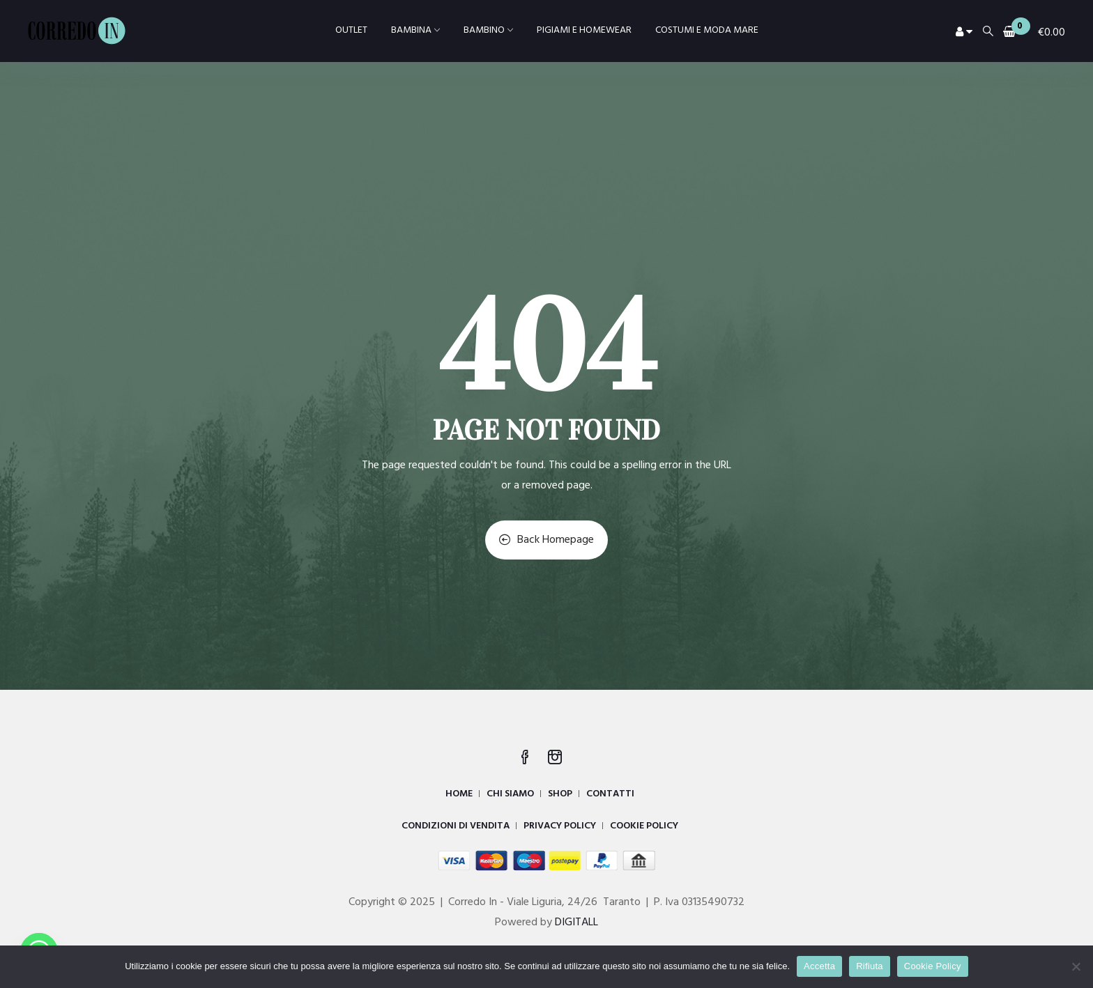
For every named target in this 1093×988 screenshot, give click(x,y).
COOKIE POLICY (644, 826)
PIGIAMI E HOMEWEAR (584, 30)
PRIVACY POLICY (559, 826)
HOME (459, 794)
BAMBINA (415, 30)
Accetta (819, 966)
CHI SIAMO (510, 794)
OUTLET (351, 30)
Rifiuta (869, 966)
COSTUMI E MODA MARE (706, 30)
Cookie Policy (932, 966)
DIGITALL (576, 922)
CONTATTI (610, 794)
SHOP (560, 794)
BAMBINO (488, 30)
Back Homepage (546, 540)
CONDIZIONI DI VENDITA (456, 826)
